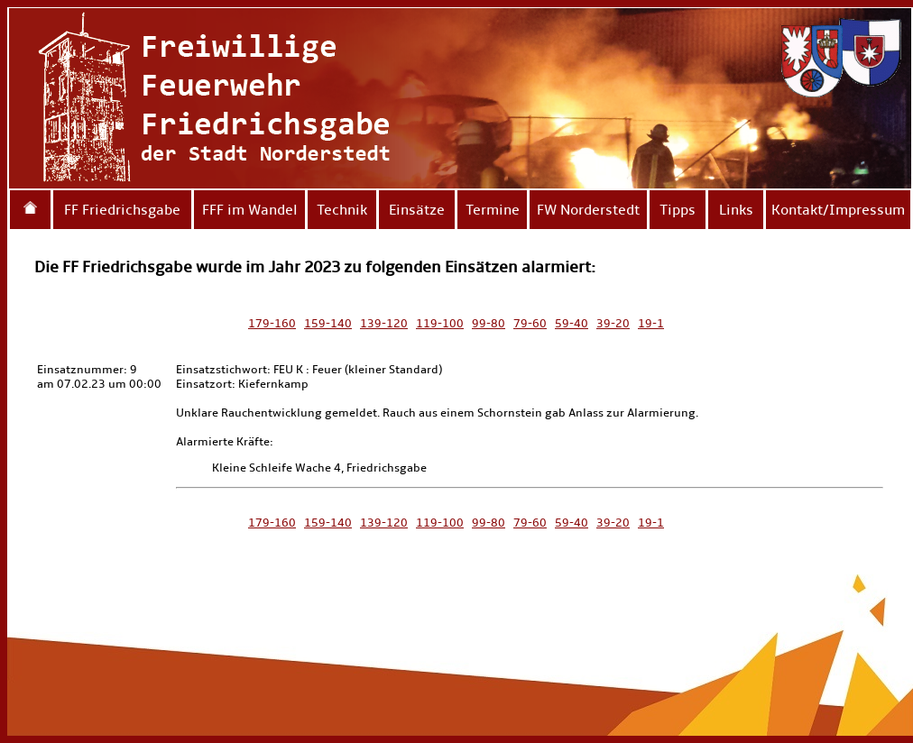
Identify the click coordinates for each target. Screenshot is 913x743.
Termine (493, 209)
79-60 (530, 323)
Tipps (677, 209)
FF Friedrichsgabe (122, 209)
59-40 (571, 323)
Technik (342, 209)
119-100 (440, 323)
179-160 (272, 323)
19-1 (651, 323)
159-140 (328, 323)
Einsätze (417, 209)
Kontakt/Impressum (838, 209)
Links (736, 209)
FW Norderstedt (588, 209)
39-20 (613, 323)
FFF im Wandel (250, 209)
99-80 (488, 323)
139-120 (384, 323)
